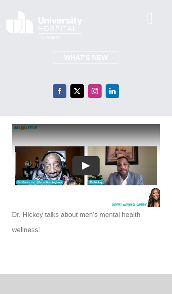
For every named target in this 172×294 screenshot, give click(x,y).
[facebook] (59, 91)
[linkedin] (112, 91)
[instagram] (95, 91)
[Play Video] (86, 165)
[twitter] (77, 91)
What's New (86, 58)
